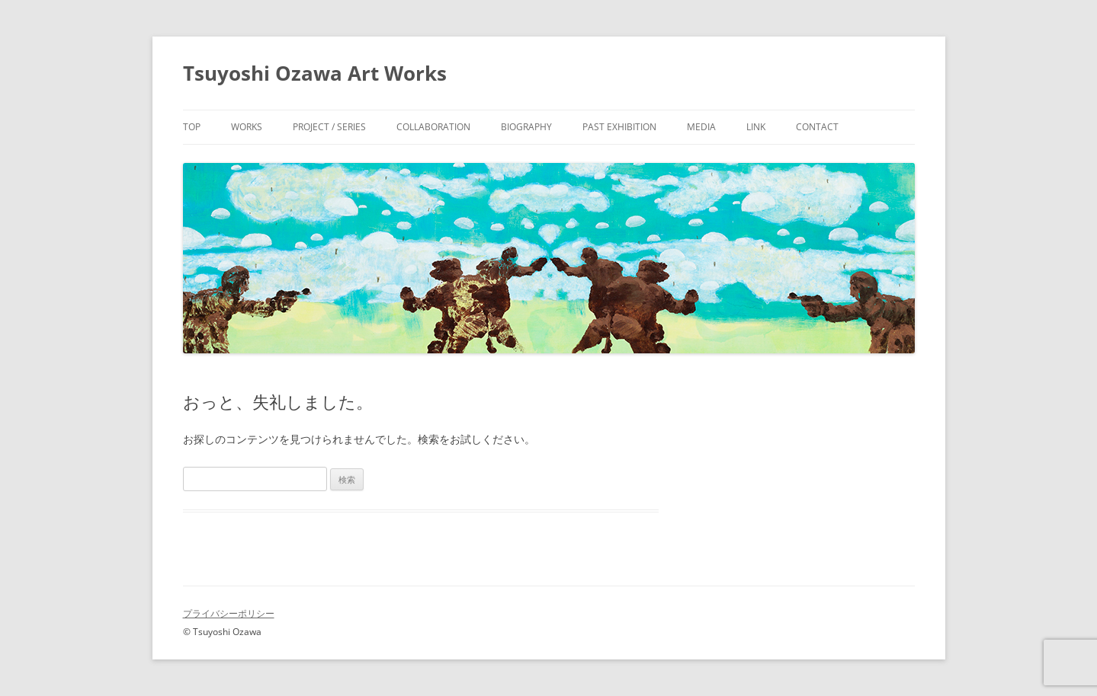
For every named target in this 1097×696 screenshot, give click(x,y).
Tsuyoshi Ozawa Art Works (315, 73)
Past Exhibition (619, 126)
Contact (817, 126)
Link (755, 126)
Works (246, 126)
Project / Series (329, 126)
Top (191, 126)
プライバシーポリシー (228, 613)
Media (701, 126)
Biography (526, 126)
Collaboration (433, 126)
